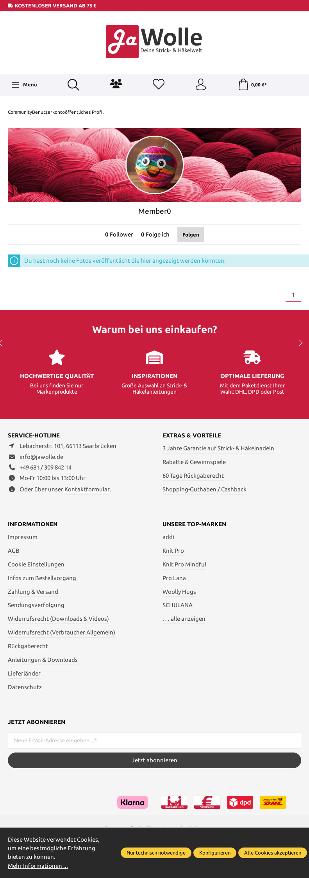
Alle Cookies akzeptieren (272, 852)
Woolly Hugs (179, 591)
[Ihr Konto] (201, 85)
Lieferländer (24, 673)
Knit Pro (173, 550)
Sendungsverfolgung (36, 605)
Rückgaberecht (28, 646)
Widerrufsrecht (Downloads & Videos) (58, 618)
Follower (119, 234)
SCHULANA (178, 605)
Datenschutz (25, 687)
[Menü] (24, 85)
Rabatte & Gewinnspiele (194, 462)
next (299, 343)
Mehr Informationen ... (38, 865)
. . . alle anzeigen (184, 618)
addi (168, 537)
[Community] (116, 84)
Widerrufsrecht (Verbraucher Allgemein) (61, 632)
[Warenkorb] (252, 85)
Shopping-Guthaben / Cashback (204, 489)
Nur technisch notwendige (156, 852)
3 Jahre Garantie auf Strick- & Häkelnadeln (218, 448)
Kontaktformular (87, 489)
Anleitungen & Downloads (43, 659)
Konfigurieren (214, 852)
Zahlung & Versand (33, 591)
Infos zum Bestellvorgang (42, 578)
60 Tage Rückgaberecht (193, 475)
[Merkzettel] (158, 85)
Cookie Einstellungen (36, 564)
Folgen (190, 234)
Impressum (23, 537)
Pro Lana (174, 578)
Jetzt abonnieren (154, 760)
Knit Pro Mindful (184, 564)
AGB (14, 550)
